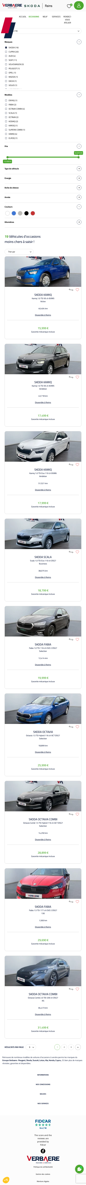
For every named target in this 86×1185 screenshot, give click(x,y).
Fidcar (43, 1144)
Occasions (34, 16)
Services (56, 16)
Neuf (45, 16)
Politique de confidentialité (43, 1167)
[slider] (7, 157)
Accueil (22, 16)
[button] (6, 1180)
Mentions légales (43, 1181)
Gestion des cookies (43, 1174)
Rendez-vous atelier (67, 20)
